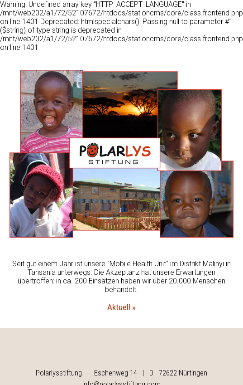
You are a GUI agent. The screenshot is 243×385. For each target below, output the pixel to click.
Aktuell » (121, 307)
